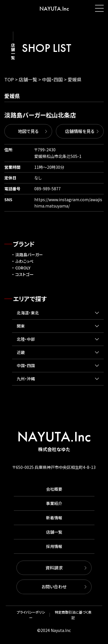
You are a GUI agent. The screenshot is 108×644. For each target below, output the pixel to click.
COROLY (23, 268)
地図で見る (28, 131)
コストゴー (24, 274)
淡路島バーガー (29, 254)
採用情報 (54, 546)
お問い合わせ (54, 587)
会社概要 (54, 489)
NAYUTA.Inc (54, 8)
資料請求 (54, 568)
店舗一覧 (54, 532)
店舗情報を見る (79, 131)
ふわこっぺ (24, 261)
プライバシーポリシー (31, 615)
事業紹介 (54, 503)
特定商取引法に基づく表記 (73, 615)
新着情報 (54, 517)
